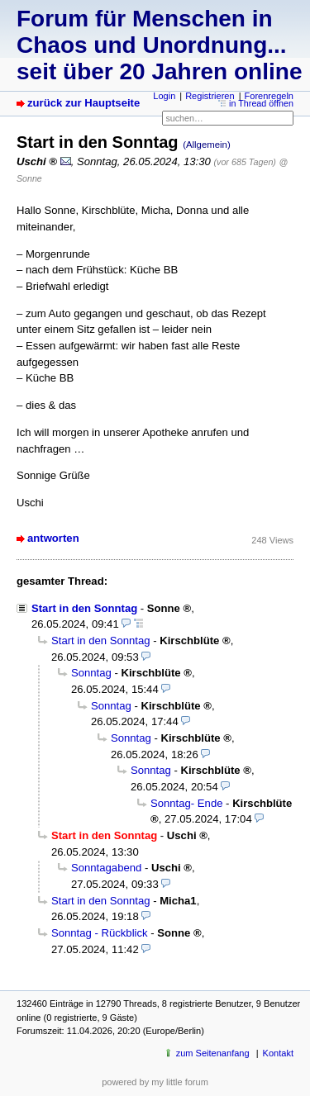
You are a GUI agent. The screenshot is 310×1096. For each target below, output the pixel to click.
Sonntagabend (106, 867)
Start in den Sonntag (84, 608)
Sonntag (91, 673)
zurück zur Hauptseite (83, 103)
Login (164, 96)
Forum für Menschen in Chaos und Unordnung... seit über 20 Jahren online (159, 45)
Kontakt (278, 1053)
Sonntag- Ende (186, 803)
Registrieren (209, 96)
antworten (53, 538)
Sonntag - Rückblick (99, 933)
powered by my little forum (155, 1082)
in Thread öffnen (261, 103)
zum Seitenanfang (213, 1053)
